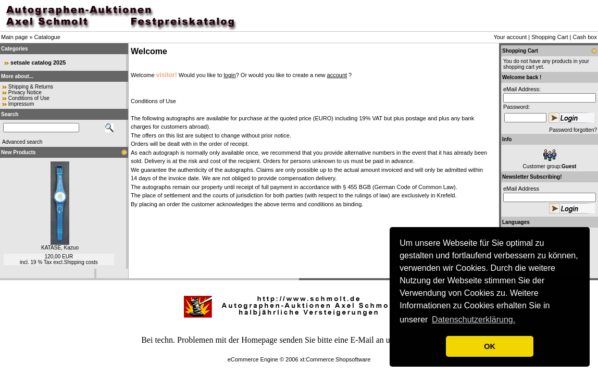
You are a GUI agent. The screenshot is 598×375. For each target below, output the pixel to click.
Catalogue (47, 37)
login (229, 75)
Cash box (585, 37)
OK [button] (489, 346)
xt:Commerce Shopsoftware (335, 359)
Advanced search (22, 142)
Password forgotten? (573, 130)
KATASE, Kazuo (60, 248)
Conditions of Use (28, 98)
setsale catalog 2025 (38, 62)
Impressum (21, 104)
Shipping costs (81, 262)
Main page (14, 37)
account (337, 75)
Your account (510, 37)
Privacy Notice (25, 92)
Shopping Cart (549, 37)
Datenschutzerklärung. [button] (473, 319)
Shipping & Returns (30, 87)
